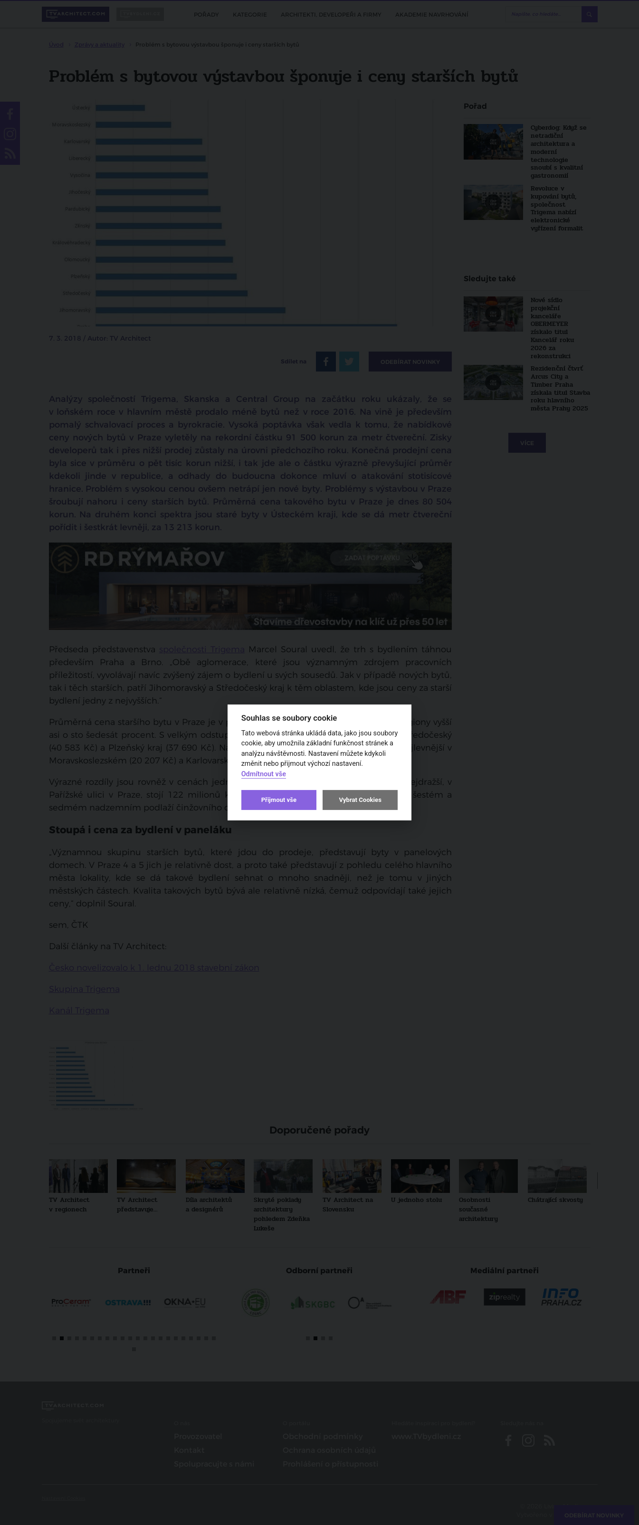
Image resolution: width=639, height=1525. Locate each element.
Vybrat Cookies (360, 799)
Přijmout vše (278, 799)
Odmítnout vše (263, 774)
